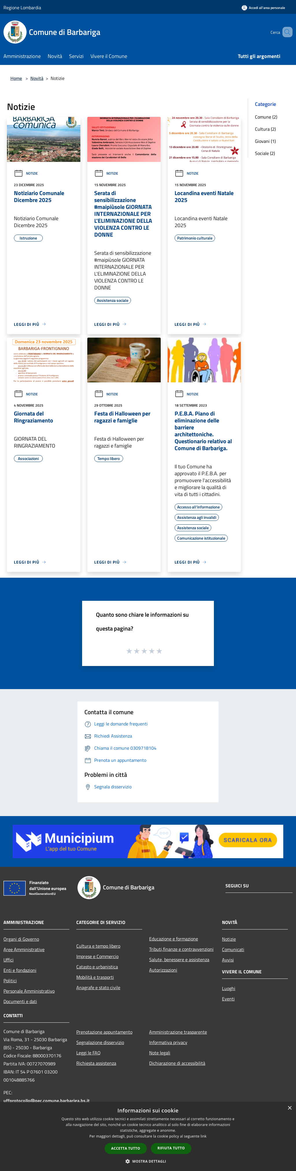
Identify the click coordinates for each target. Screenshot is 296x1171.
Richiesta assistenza (96, 1063)
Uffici (8, 959)
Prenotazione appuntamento (104, 1031)
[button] (148, 1161)
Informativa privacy (168, 1042)
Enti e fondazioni (19, 970)
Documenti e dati (20, 1001)
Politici (10, 980)
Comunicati (233, 949)
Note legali (159, 1052)
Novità (36, 78)
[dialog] (148, 1136)
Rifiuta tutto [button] (171, 1148)
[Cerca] (286, 32)
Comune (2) (266, 116)
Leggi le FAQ (88, 1052)
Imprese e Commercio (97, 956)
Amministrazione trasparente (178, 1031)
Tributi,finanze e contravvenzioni (181, 949)
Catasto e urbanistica (97, 966)
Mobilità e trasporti (95, 977)
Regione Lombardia (22, 7)
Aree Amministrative (24, 949)
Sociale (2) (265, 153)
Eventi (228, 998)
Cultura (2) (265, 129)
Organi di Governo (21, 939)
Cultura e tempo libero (98, 945)
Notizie (26, 173)
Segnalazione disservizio (100, 1042)
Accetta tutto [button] (125, 1148)
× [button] (289, 1108)
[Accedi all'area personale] (263, 7)
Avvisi (228, 959)
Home (16, 78)
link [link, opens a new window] (204, 1136)
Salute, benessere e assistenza (179, 959)
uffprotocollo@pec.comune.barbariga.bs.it (46, 1100)
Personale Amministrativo (29, 990)
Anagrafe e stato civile (98, 987)
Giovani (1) (265, 141)
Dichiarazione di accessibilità (177, 1063)
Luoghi (228, 988)
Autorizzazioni (163, 969)
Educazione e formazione (173, 938)
